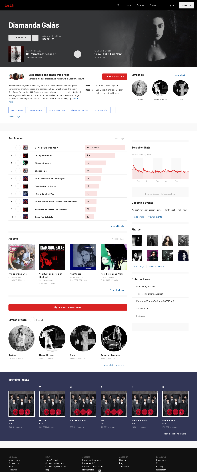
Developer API (88, 463)
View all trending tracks (175, 433)
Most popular (118, 238)
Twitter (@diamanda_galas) (149, 293)
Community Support (54, 463)
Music (128, 5)
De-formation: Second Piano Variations (50, 54)
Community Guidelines (55, 466)
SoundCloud (142, 308)
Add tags (113, 110)
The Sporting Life (17, 273)
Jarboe (139, 99)
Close (99, 471)
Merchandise (88, 469)
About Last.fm (15, 460)
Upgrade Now (169, 194)
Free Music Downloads (92, 466)
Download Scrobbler (91, 460)
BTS (10, 423)
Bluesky (159, 466)
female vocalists (57, 110)
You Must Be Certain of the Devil (51, 209)
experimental (36, 110)
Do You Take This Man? (108, 54)
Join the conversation (69, 307)
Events (140, 5)
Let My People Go (43, 155)
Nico (181, 99)
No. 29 (42, 420)
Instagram (141, 316)
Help (47, 469)
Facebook (161, 460)
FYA (102, 420)
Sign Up (186, 5)
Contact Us (13, 463)
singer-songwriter (80, 110)
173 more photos (156, 266)
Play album (77, 54)
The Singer (75, 273)
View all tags (14, 116)
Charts (153, 5)
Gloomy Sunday (43, 163)
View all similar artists (114, 365)
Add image (139, 266)
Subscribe (124, 466)
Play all (39, 320)
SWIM (11, 420)
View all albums (117, 290)
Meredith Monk (160, 99)
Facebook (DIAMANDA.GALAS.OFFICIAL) (155, 301)
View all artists (182, 75)
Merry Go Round (78, 420)
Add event (139, 216)
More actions (35, 38)
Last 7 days (118, 138)
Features (12, 469)
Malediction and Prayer (112, 273)
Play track (18, 147)
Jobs (10, 466)
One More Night (139, 420)
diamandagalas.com (145, 286)
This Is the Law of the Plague (49, 178)
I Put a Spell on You (44, 193)
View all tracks (117, 226)
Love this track (31, 147)
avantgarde (101, 110)
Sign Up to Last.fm (114, 76)
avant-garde (17, 110)
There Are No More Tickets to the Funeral (56, 201)
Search (118, 5)
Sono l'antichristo (44, 217)
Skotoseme (41, 170)
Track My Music (52, 460)
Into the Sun (168, 420)
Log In (170, 5)
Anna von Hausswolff (112, 355)
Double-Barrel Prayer (46, 186)
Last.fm (14, 5)
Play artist (22, 37)
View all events (155, 216)
